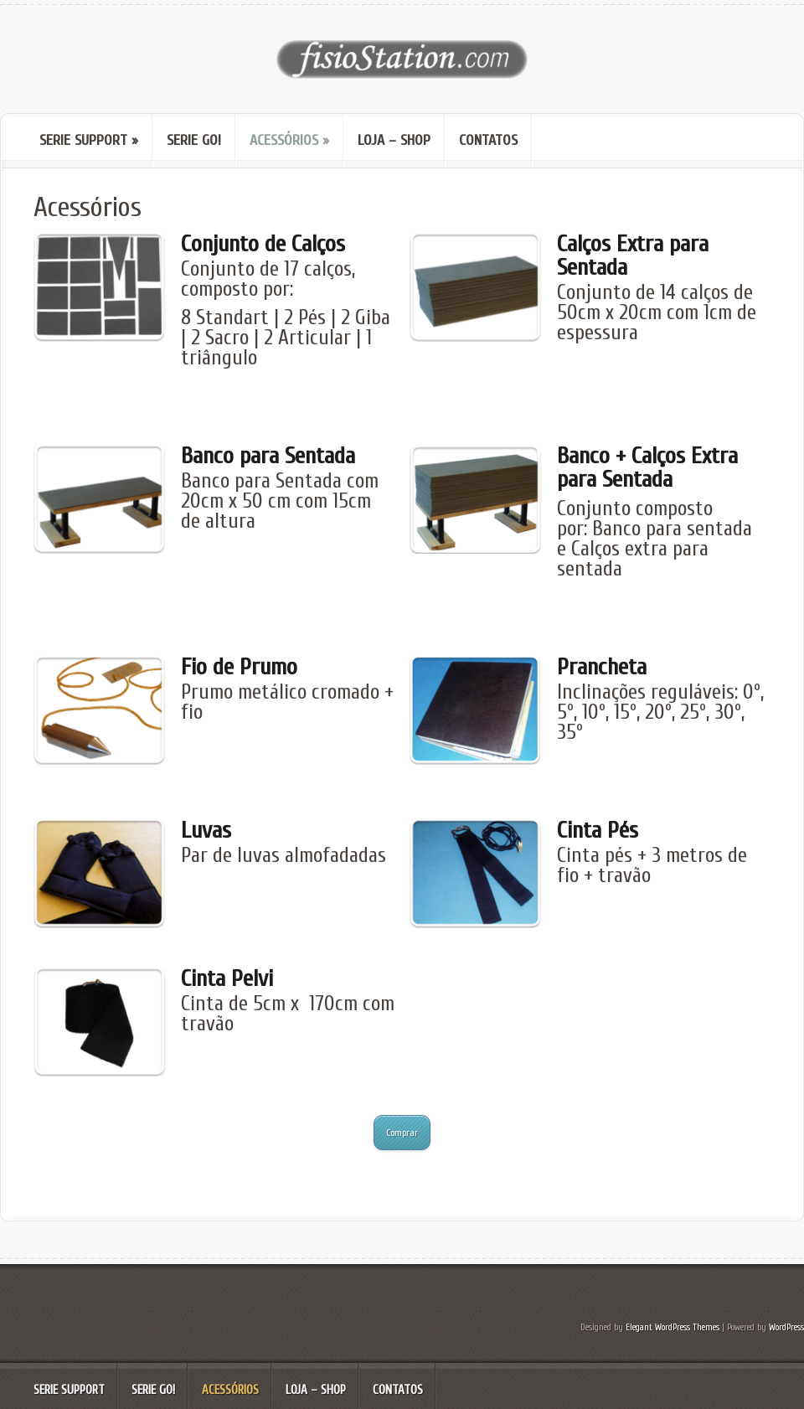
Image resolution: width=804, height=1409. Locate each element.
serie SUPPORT (88, 140)
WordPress (786, 1327)
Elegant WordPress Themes (672, 1327)
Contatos (488, 140)
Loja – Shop (394, 140)
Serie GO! (194, 140)
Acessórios (289, 140)
